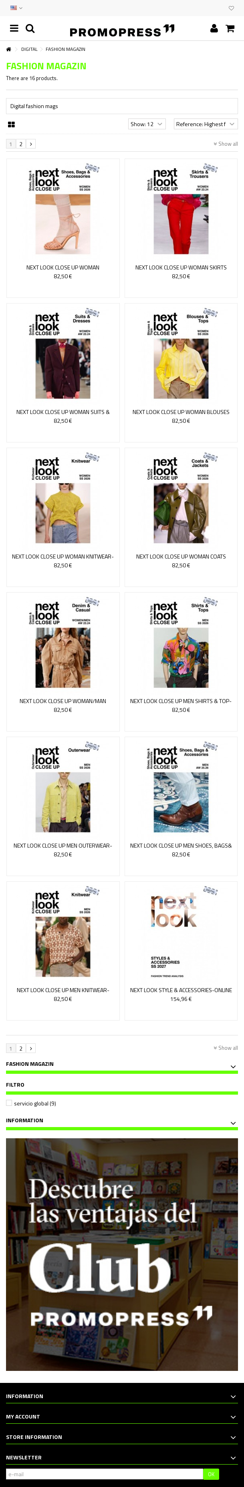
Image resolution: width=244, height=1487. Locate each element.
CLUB (221, 8)
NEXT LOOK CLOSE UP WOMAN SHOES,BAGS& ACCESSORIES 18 (63, 271)
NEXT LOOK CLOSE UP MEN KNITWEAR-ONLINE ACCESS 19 (63, 993)
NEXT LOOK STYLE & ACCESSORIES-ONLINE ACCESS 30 (181, 993)
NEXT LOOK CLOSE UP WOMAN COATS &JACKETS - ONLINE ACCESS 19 (181, 560)
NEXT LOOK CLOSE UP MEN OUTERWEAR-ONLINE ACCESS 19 (63, 849)
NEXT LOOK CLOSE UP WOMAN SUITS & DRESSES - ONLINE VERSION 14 (63, 415)
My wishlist (231, 8)
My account (23, 1416)
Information (24, 1120)
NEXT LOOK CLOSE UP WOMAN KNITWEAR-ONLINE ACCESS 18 (63, 560)
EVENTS (213, 8)
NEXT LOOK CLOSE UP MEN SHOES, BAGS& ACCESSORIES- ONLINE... (181, 849)
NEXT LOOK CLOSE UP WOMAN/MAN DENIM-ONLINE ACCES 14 (63, 704)
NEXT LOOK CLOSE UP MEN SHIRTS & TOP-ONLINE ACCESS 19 (181, 704)
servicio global (35, 1103)
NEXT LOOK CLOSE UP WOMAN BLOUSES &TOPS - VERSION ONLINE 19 (181, 415)
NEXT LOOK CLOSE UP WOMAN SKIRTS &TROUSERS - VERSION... (181, 271)
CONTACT (205, 8)
